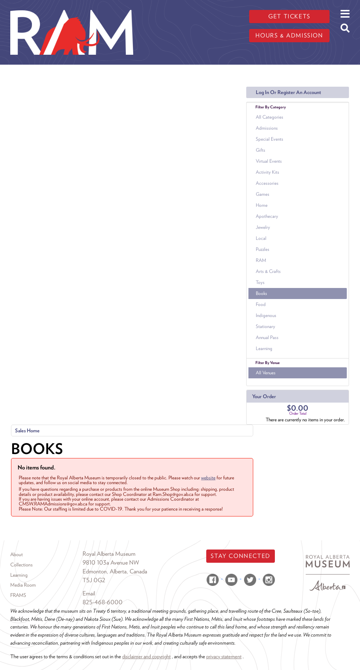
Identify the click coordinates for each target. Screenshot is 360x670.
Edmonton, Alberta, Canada (115, 571)
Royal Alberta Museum (109, 553)
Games (262, 194)
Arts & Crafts (268, 271)
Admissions (267, 128)
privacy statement (223, 656)
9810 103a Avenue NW (111, 562)
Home (262, 205)
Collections (21, 565)
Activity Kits (267, 172)
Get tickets (289, 16)
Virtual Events (269, 161)
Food (261, 304)
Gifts (260, 150)
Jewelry (263, 227)
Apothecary (267, 216)
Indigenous (266, 315)
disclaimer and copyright (146, 656)
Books (261, 293)
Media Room (23, 585)
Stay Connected (240, 555)
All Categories (269, 117)
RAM (261, 260)
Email (89, 593)
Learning (264, 348)
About (16, 554)
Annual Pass (267, 337)
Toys (260, 282)
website (208, 477)
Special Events (269, 139)
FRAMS (18, 595)
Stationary (265, 326)
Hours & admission (289, 35)
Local (261, 238)
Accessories (267, 183)
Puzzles (262, 249)
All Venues (266, 372)
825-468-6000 (103, 602)
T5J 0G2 (94, 580)
